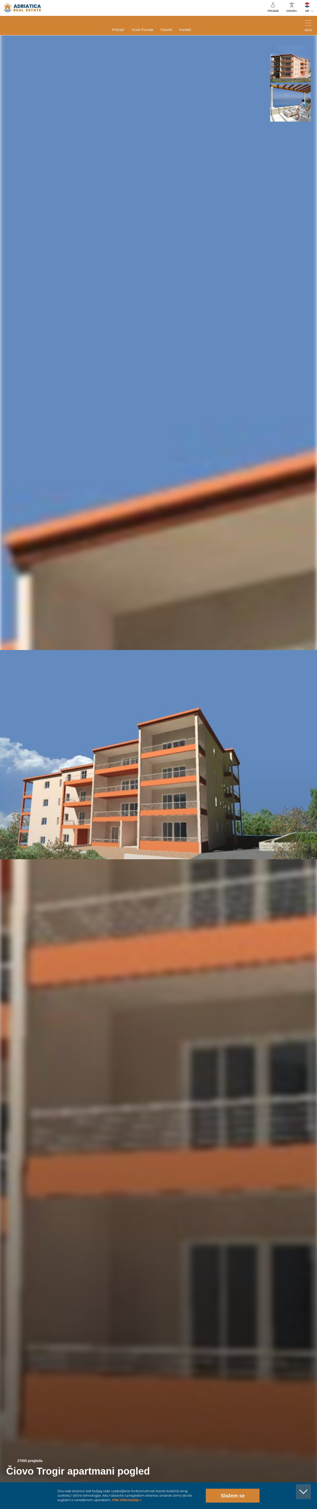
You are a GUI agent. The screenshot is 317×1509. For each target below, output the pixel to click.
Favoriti (166, 30)
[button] (290, 63)
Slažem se (233, 1495)
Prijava (273, 10)
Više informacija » (126, 1500)
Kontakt (185, 30)
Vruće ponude (142, 30)
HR (307, 10)
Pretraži (118, 30)
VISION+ (291, 10)
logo (22, 7)
